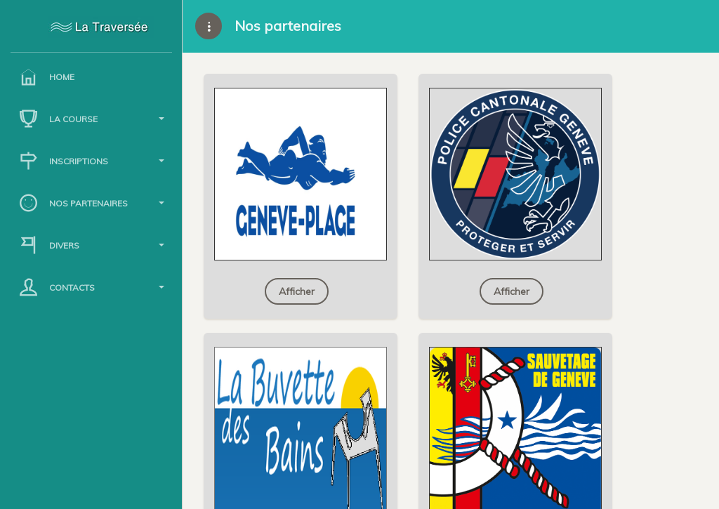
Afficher (297, 291)
